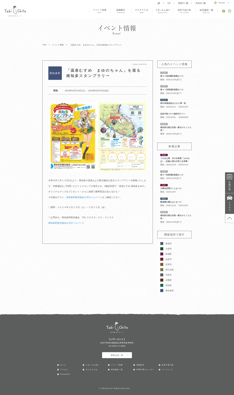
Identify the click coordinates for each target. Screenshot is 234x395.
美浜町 (169, 285)
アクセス (229, 203)
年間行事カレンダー (229, 182)
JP (158, 3)
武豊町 (169, 280)
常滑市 (169, 264)
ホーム (63, 365)
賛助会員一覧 (119, 355)
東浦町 (169, 254)
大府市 (169, 249)
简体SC (201, 3)
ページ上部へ (229, 218)
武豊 (164, 73)
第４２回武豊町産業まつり (172, 76)
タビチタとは (91, 369)
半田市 (169, 275)
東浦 (164, 86)
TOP (44, 45)
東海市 (169, 243)
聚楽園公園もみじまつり (171, 202)
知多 (164, 185)
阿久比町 (170, 269)
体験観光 (140, 365)
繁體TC (183, 3)
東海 (164, 199)
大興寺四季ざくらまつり (171, 188)
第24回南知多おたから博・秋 (173, 103)
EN (169, 3)
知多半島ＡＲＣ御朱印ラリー (172, 114)
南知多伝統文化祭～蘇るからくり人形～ (175, 128)
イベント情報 (58, 45)
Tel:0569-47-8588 (117, 346)
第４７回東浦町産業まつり (172, 89)
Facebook (65, 374)
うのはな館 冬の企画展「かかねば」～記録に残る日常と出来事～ (174, 159)
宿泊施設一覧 (117, 369)
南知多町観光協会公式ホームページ (84, 197)
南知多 (164, 100)
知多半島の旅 (168, 365)
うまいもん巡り (92, 365)
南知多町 (170, 290)
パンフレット (168, 369)
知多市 (169, 259)
